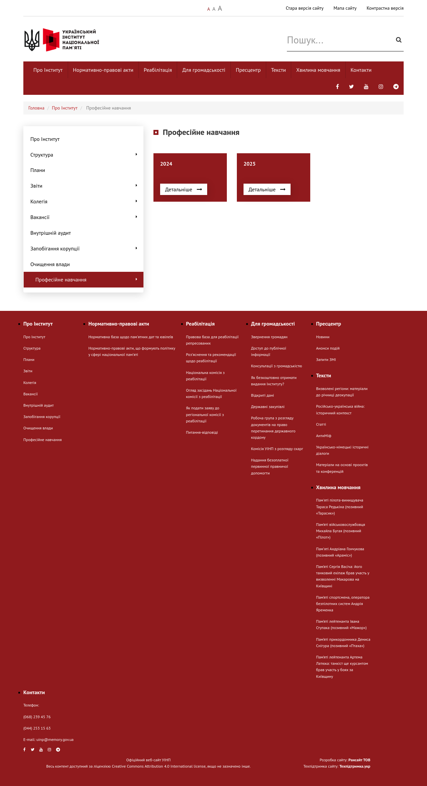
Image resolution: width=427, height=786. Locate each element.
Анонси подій (328, 348)
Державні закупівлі (268, 406)
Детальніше (183, 189)
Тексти (278, 69)
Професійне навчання (86, 279)
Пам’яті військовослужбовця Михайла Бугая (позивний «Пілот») (340, 531)
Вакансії (84, 217)
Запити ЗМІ (326, 359)
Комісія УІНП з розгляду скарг (277, 448)
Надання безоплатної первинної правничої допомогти (270, 466)
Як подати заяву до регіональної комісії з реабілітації (205, 414)
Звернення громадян (269, 336)
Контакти (361, 69)
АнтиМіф (324, 435)
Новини (323, 336)
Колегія (84, 201)
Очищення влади (50, 264)
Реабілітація (158, 69)
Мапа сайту (345, 8)
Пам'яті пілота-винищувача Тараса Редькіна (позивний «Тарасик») (340, 506)
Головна (36, 108)
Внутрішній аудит (50, 232)
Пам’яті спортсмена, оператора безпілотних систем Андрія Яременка (343, 603)
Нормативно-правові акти (103, 69)
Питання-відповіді (202, 432)
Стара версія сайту (305, 8)
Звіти (84, 185)
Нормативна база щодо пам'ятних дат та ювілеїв (130, 336)
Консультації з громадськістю (276, 365)
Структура (84, 154)
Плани (37, 170)
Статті (321, 424)
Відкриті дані (262, 395)
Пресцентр (248, 69)
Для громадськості (203, 69)
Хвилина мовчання (318, 69)
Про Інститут (48, 69)
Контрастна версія (385, 8)
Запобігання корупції (84, 248)
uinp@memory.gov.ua (55, 739)
